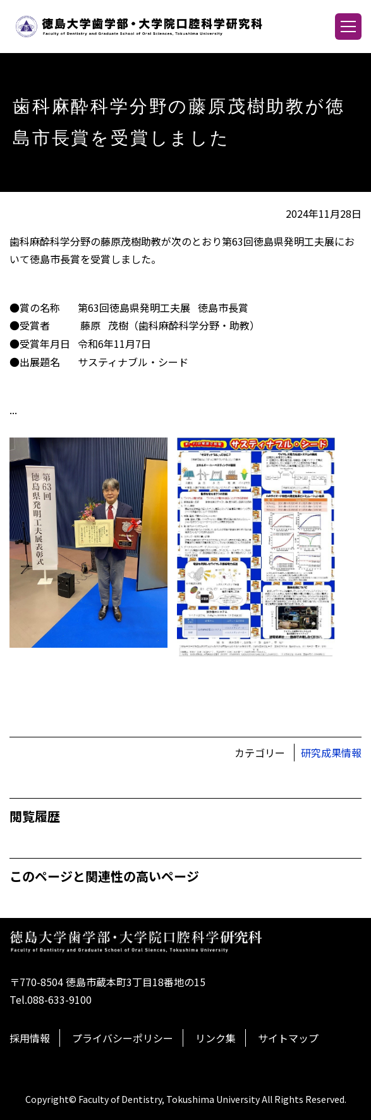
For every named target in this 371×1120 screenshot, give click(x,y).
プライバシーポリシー (122, 1038)
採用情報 (29, 1038)
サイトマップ (288, 1038)
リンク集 (215, 1038)
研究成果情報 (331, 752)
